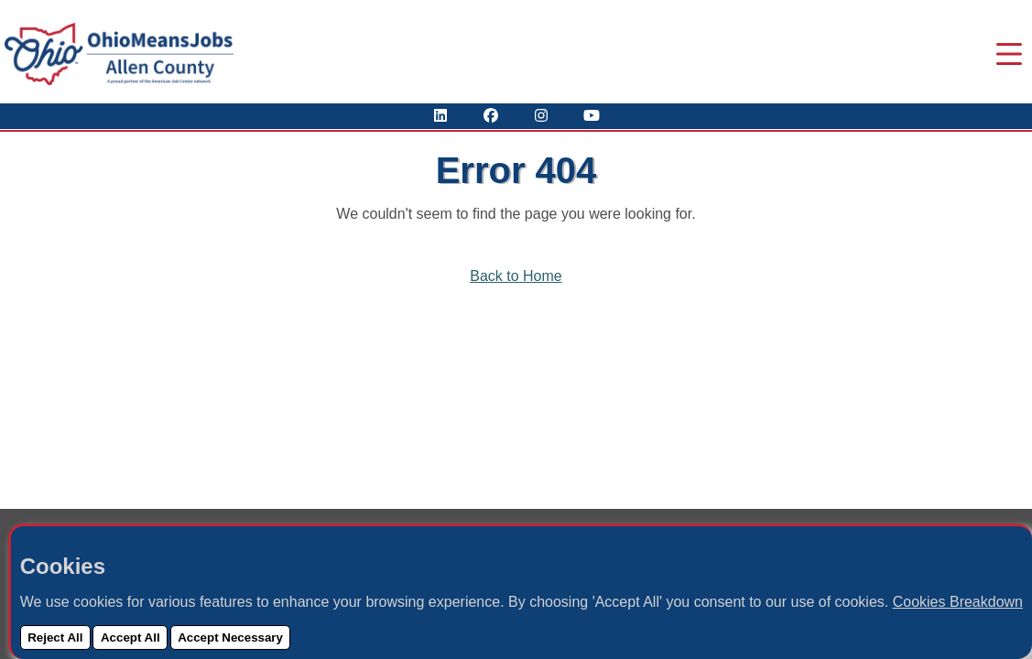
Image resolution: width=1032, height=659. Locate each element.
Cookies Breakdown (958, 602)
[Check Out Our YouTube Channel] (591, 116)
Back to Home (515, 276)
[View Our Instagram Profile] (541, 116)
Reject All (54, 637)
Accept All (130, 637)
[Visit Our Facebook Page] (491, 116)
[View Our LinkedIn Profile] (440, 116)
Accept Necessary (230, 637)
